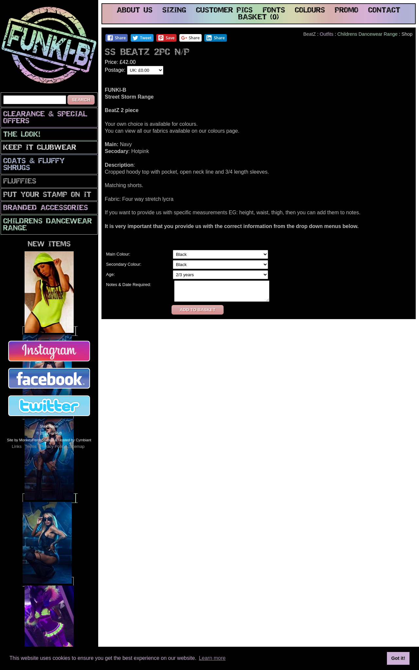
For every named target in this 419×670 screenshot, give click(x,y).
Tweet (142, 38)
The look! (21, 134)
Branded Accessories (45, 208)
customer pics (224, 10)
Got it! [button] (398, 658)
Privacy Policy (53, 446)
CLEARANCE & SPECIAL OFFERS (45, 118)
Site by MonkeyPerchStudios (30, 440)
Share (116, 38)
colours (310, 10)
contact (384, 10)
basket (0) (258, 17)
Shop (406, 34)
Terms (30, 446)
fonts (274, 10)
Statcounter (49, 426)
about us (135, 10)
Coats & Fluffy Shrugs (34, 165)
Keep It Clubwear (39, 147)
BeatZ (309, 34)
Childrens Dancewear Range (47, 225)
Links (17, 446)
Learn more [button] (212, 658)
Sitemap (76, 446)
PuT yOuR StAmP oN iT (47, 195)
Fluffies (19, 181)
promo (346, 10)
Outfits (327, 34)
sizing (174, 10)
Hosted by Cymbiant (74, 440)
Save (166, 38)
